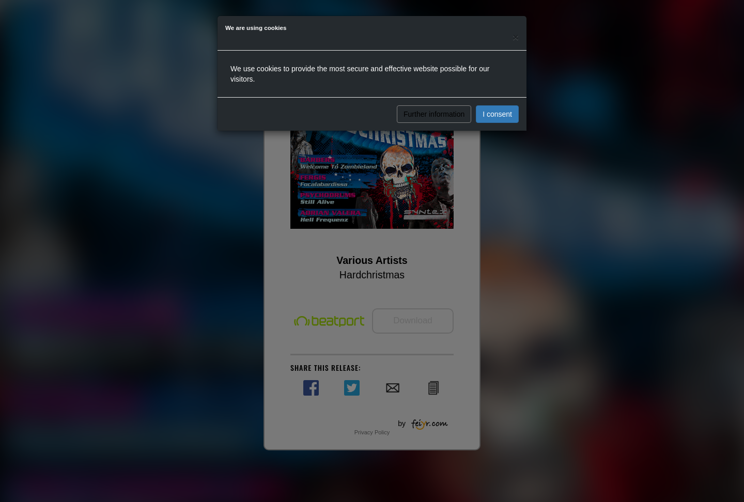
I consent (497, 114)
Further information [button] (434, 114)
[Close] (516, 37)
